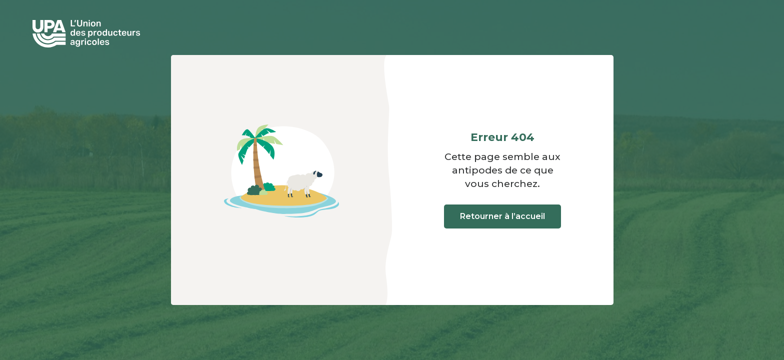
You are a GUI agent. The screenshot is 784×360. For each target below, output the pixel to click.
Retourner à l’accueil (502, 216)
